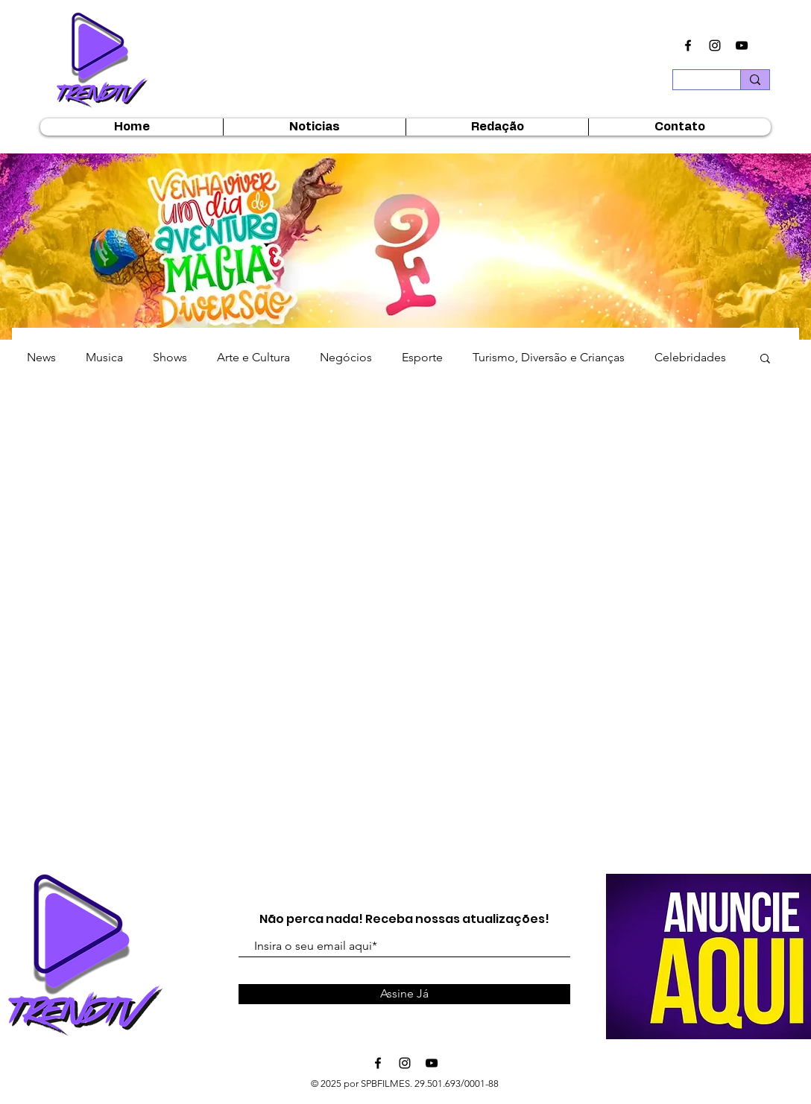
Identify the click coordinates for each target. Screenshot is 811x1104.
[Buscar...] (695, 84)
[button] (765, 359)
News (41, 357)
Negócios (346, 357)
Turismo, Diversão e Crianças (549, 357)
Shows (170, 357)
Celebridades (690, 357)
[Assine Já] (404, 994)
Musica (104, 357)
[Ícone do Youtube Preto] (741, 45)
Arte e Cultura (253, 357)
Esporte (422, 357)
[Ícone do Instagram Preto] (714, 45)
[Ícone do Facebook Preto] (688, 45)
